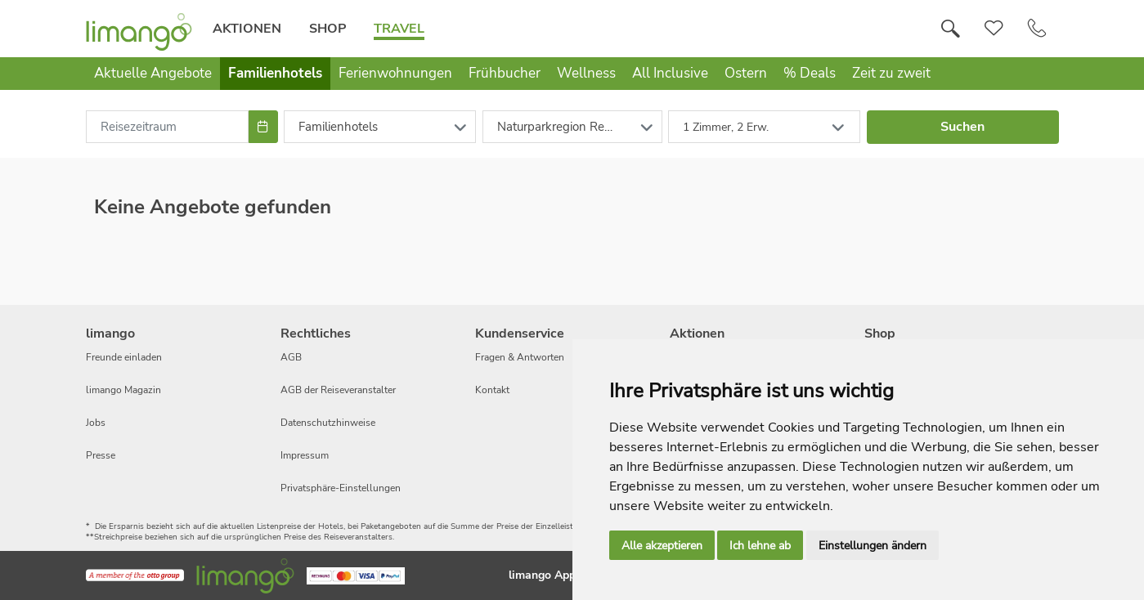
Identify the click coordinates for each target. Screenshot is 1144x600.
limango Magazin (123, 389)
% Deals (809, 73)
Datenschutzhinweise (327, 422)
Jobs (95, 422)
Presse (100, 455)
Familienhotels (275, 73)
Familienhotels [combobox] (338, 127)
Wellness (586, 73)
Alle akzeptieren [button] (661, 545)
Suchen (962, 127)
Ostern (746, 73)
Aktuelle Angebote (153, 73)
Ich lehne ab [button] (760, 545)
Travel (399, 29)
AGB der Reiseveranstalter (338, 389)
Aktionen (247, 29)
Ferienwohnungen (395, 73)
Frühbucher (505, 73)
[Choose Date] (263, 126)
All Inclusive (670, 73)
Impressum (304, 455)
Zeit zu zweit (891, 73)
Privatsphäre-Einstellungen (340, 488)
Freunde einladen (124, 357)
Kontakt (492, 389)
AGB (291, 357)
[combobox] (167, 126)
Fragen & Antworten (519, 357)
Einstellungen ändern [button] (872, 545)
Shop (327, 29)
